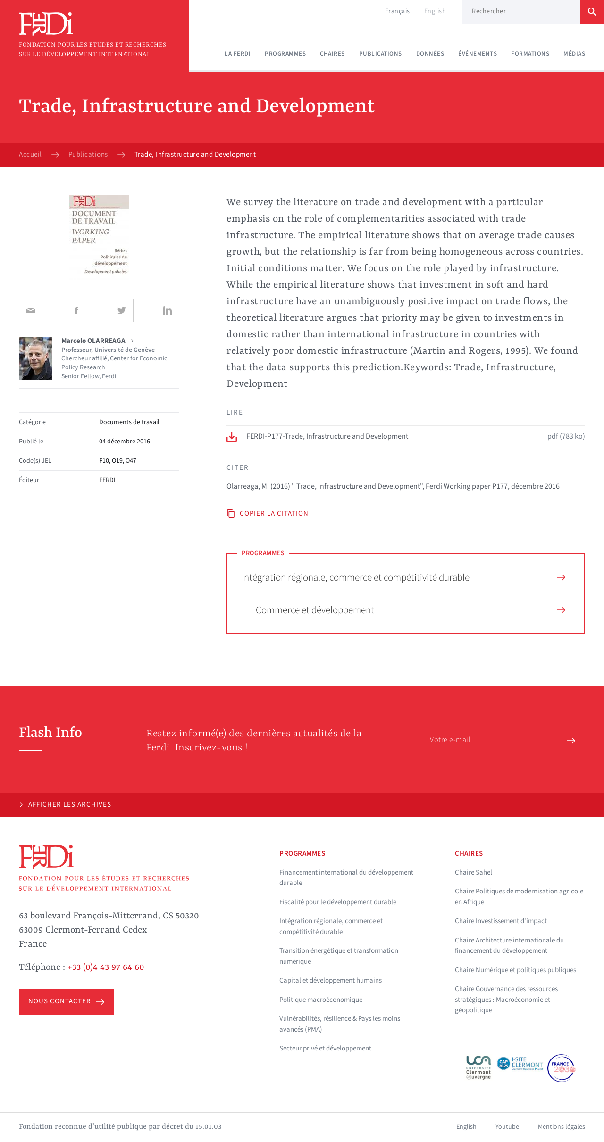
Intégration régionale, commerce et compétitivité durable (403, 577)
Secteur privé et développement (325, 1048)
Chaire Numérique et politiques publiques (515, 970)
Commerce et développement (410, 610)
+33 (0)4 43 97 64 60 (105, 967)
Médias (574, 54)
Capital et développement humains (330, 980)
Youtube (507, 1127)
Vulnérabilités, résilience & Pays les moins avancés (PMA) (339, 1024)
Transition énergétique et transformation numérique (338, 956)
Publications (380, 54)
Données (430, 54)
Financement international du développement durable (346, 877)
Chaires (332, 54)
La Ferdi (238, 54)
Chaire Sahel (473, 872)
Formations (530, 54)
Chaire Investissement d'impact (501, 921)
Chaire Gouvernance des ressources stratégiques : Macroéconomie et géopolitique (506, 999)
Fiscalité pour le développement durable (337, 902)
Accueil (30, 154)
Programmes (285, 54)
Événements (477, 54)
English (435, 11)
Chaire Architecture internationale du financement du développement (509, 945)
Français (397, 11)
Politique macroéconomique (320, 1000)
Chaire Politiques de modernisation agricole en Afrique (519, 896)
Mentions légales (561, 1127)
